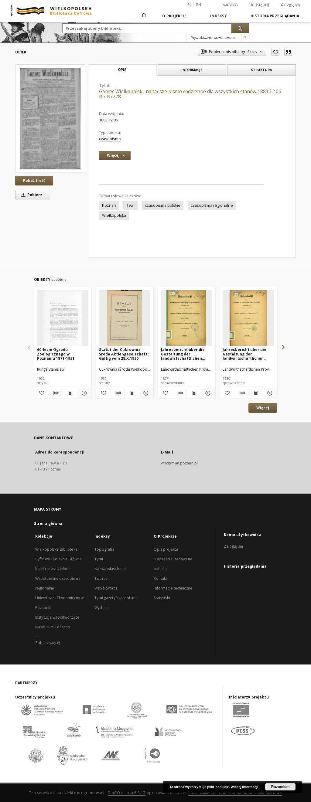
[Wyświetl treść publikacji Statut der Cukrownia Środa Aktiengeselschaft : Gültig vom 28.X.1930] (132, 393)
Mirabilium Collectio (52, 627)
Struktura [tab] (261, 69)
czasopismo (110, 138)
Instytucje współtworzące (57, 617)
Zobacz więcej (47, 642)
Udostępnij (259, 4)
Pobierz (30, 194)
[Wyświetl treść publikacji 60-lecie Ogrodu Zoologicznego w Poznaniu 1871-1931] (70, 393)
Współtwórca (106, 588)
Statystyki (162, 597)
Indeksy (218, 16)
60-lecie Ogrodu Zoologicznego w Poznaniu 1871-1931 (55, 354)
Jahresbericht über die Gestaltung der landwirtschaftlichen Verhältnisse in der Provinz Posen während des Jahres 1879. (245, 354)
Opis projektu (166, 549)
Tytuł (98, 559)
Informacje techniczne (173, 588)
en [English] (198, 5)
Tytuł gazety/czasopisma (116, 597)
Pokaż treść (34, 180)
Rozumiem (280, 787)
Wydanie (102, 607)
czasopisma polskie (162, 205)
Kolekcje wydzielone (52, 568)
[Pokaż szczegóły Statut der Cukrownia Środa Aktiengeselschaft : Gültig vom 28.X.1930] (145, 393)
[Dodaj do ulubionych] (275, 52)
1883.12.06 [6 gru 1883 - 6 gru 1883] (108, 120)
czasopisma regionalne (212, 205)
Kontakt (160, 578)
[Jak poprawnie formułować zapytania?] (245, 37)
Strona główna (48, 523)
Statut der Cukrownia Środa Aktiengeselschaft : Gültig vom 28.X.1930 (124, 354)
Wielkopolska (114, 215)
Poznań (109, 205)
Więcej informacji (244, 787)
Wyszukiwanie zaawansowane (213, 38)
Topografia (104, 549)
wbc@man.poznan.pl (179, 463)
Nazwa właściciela (110, 568)
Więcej (262, 407)
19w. (130, 205)
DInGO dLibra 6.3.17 (127, 792)
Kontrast (230, 4)
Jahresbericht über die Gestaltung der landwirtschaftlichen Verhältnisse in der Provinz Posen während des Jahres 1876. (183, 354)
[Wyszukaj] (240, 28)
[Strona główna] (143, 15)
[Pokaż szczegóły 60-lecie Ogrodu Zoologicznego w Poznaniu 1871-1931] (83, 393)
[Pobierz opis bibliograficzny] (55, 393)
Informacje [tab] (191, 69)
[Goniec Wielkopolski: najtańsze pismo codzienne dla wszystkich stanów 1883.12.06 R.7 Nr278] (50, 118)
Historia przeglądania (275, 16)
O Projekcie (174, 16)
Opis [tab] (122, 70)
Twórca (101, 578)
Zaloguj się (290, 4)
